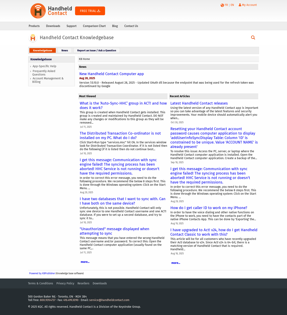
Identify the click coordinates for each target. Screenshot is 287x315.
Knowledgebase (41, 59)
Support (71, 26)
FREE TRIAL (90, 11)
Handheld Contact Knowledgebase (77, 37)
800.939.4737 (47, 300)
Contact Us (131, 26)
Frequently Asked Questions (43, 72)
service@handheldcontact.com (109, 300)
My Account (248, 5)
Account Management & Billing (47, 80)
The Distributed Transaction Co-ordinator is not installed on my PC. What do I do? (120, 135)
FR (226, 5)
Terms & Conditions (40, 283)
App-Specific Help (44, 66)
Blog (115, 26)
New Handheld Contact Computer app (111, 74)
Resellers (83, 283)
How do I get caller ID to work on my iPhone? (208, 208)
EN (232, 5)
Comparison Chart (94, 26)
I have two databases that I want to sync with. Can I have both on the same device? (123, 201)
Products (34, 26)
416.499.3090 (70, 300)
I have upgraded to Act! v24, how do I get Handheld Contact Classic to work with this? (213, 232)
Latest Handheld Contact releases (199, 103)
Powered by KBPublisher (42, 273)
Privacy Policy (65, 283)
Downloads (53, 26)
